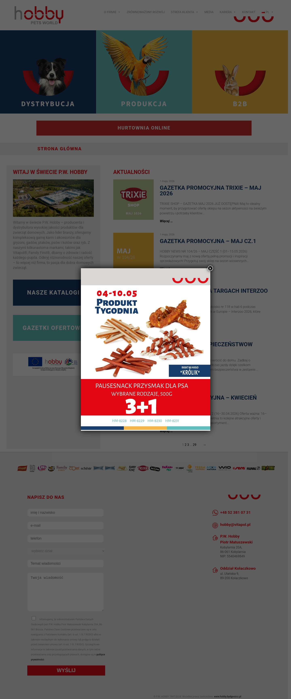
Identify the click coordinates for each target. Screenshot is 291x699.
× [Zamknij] (210, 268)
